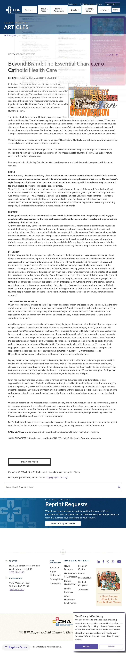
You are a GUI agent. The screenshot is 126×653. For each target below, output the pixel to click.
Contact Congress (82, 584)
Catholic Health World (70, 583)
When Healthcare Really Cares (70, 600)
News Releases (68, 568)
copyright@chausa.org (56, 477)
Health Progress (10, 35)
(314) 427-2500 (16, 589)
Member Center (82, 568)
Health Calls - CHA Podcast (70, 575)
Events (81, 573)
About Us (54, 567)
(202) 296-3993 (16, 572)
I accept (86, 646)
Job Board (83, 589)
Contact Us (55, 583)
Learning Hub (84, 578)
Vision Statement (55, 574)
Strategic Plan (56, 579)
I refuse (111, 646)
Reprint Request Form (64, 523)
